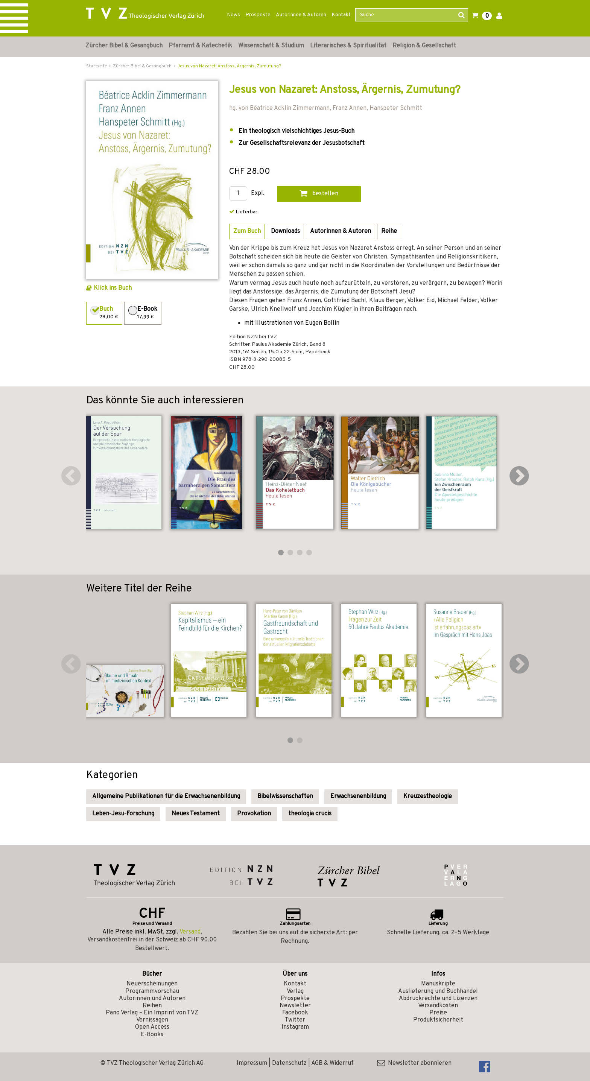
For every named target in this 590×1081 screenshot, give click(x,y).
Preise (438, 1013)
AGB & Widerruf (332, 1063)
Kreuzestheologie (427, 796)
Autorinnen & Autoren (301, 15)
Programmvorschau (152, 991)
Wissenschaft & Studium (271, 46)
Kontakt (341, 15)
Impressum (252, 1063)
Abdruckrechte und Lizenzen (438, 998)
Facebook (295, 1013)
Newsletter (295, 1006)
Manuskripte (438, 984)
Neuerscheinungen (152, 984)
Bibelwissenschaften (285, 796)
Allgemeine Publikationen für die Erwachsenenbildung (166, 796)
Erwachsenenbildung (358, 796)
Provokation (254, 814)
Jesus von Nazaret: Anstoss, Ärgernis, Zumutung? (229, 66)
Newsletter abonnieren (414, 1063)
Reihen (152, 1006)
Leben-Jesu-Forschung (123, 814)
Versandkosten (438, 1006)
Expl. (258, 193)
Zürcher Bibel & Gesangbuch (124, 46)
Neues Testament (196, 814)
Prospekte (258, 15)
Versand (190, 932)
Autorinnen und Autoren (152, 998)
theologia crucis (309, 814)
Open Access (152, 1027)
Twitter (295, 1020)
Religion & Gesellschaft (424, 46)
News (233, 15)
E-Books (152, 1034)
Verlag (295, 991)
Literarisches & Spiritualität (348, 46)
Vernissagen (152, 1020)
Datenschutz (289, 1063)
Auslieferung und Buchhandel (438, 991)
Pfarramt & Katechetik (200, 46)
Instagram (295, 1027)
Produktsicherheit (438, 1020)
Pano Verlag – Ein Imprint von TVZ (152, 1013)
